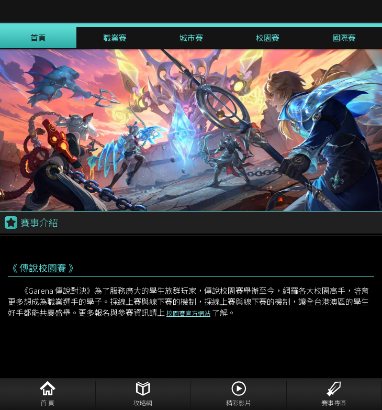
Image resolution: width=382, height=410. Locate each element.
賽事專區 (333, 402)
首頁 (38, 37)
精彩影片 (238, 402)
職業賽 (115, 37)
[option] (191, 130)
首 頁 (47, 402)
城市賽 (191, 37)
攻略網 (142, 402)
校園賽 (267, 37)
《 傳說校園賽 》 (43, 267)
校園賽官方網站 (188, 312)
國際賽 (344, 37)
